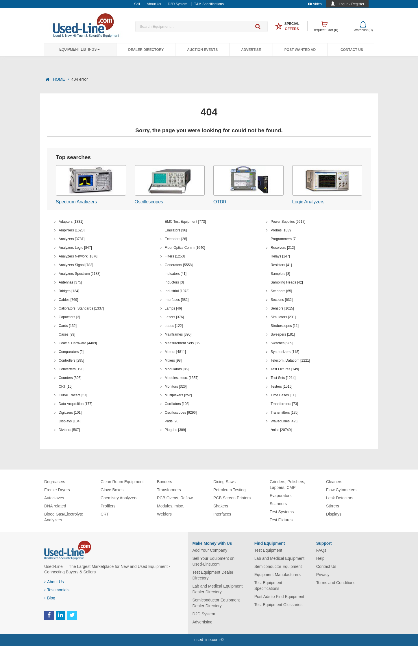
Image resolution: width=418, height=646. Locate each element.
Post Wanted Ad (300, 50)
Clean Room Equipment (122, 481)
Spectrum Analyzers (76, 201)
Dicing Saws (224, 481)
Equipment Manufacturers (277, 574)
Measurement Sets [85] (183, 343)
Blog (49, 598)
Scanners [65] (281, 291)
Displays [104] (69, 421)
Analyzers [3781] (71, 239)
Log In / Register (351, 4)
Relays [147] (280, 256)
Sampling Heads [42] (287, 282)
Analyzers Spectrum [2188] (79, 274)
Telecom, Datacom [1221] (290, 360)
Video (315, 4)
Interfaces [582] (177, 300)
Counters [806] (70, 378)
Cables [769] (68, 300)
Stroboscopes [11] (285, 326)
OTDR (219, 201)
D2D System (204, 614)
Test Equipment (268, 550)
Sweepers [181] (283, 334)
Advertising (202, 622)
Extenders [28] (176, 239)
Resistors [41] (281, 265)
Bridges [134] (69, 291)
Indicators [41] (175, 274)
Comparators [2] (71, 352)
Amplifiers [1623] (71, 230)
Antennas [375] (70, 282)
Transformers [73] (284, 404)
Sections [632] (282, 300)
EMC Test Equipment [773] (185, 222)
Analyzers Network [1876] (78, 256)
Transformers (169, 489)
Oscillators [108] (177, 404)
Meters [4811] (175, 352)
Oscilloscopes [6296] (181, 413)
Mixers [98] (173, 360)
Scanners (278, 503)
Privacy (323, 574)
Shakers (220, 506)
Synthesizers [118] (285, 352)
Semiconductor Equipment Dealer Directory (216, 603)
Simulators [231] (283, 317)
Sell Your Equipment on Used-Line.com (214, 561)
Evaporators (280, 495)
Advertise (251, 50)
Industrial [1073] (177, 291)
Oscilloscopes (149, 201)
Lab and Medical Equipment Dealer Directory (218, 589)
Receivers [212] (283, 248)
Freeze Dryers (57, 489)
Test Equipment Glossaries (278, 604)
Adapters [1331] (71, 222)
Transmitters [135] (284, 413)
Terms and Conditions (335, 582)
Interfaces (222, 514)
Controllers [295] (71, 360)
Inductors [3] (174, 282)
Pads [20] (172, 421)
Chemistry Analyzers (119, 498)
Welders (164, 514)
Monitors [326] (176, 386)
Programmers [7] (283, 239)
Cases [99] (67, 334)
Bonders (164, 481)
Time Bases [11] (283, 395)
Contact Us (352, 50)
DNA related (55, 506)
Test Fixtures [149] (285, 369)
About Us (54, 581)
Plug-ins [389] (175, 430)
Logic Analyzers (308, 201)
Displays (333, 514)
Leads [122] (174, 326)
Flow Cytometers (341, 489)
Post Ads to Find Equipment (279, 596)
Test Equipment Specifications (268, 585)
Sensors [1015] (282, 308)
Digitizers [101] (70, 413)
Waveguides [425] (284, 421)
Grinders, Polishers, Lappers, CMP (287, 484)
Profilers (108, 506)
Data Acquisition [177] (75, 404)
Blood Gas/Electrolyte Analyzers (63, 517)
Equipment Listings (79, 49)
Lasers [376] (174, 317)
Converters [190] (71, 369)
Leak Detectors (339, 498)
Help (320, 558)
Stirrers (332, 506)
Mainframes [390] (178, 334)
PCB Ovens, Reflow (175, 498)
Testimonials (56, 590)
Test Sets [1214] (283, 378)
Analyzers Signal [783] (76, 265)
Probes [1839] (281, 230)
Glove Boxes (112, 489)
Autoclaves (54, 498)
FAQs (321, 550)
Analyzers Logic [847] (75, 248)
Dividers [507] (69, 430)
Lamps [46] (173, 308)
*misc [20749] (281, 430)
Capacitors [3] (69, 317)
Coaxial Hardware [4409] (78, 343)
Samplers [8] (280, 274)
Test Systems (282, 511)
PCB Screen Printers (232, 498)
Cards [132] (68, 326)
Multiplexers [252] (178, 395)
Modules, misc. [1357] (182, 378)
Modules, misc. (170, 506)
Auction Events (202, 50)
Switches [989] (282, 343)
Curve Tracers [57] (73, 395)
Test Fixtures (281, 520)
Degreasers (54, 481)
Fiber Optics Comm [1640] (185, 248)
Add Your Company (210, 550)
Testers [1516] (281, 386)
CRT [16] (66, 386)
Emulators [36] (176, 230)
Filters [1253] (175, 256)
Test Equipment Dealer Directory (213, 575)
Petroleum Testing (229, 489)
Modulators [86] (177, 369)
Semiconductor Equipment (278, 566)
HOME (61, 79)
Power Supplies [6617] (288, 222)
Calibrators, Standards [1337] (81, 308)
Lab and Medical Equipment (279, 558)
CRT (105, 514)
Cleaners (334, 481)
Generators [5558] (179, 265)
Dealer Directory (146, 50)
